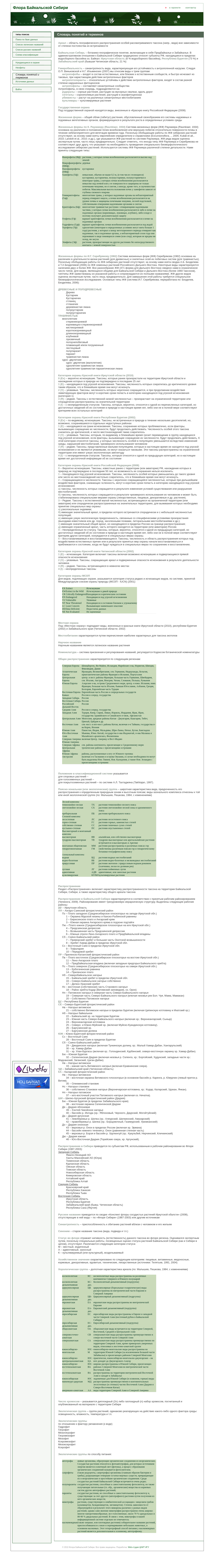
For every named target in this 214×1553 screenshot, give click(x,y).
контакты (191, 7)
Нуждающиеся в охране (28, 62)
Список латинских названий (30, 44)
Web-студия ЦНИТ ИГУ (138, 1547)
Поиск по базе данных (27, 39)
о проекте (175, 7)
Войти (19, 89)
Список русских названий (28, 49)
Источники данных (25, 81)
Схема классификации (27, 55)
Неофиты (20, 67)
